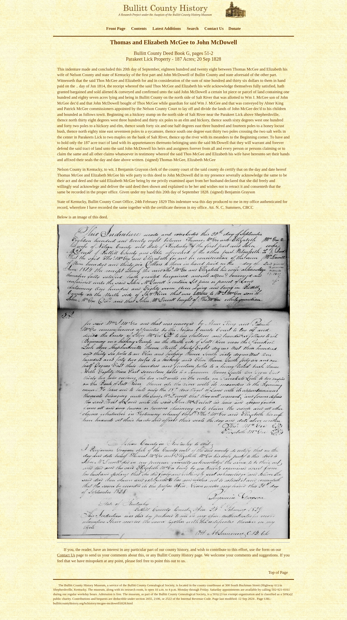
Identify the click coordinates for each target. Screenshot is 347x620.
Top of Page (278, 572)
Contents (139, 28)
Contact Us (214, 28)
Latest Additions (167, 28)
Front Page (115, 28)
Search (193, 28)
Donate (234, 28)
